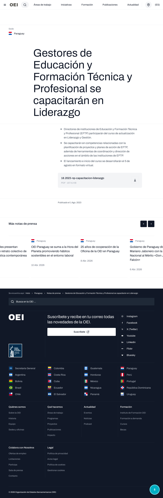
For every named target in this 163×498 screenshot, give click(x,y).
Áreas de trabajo (42, 4)
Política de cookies (56, 464)
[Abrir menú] (4, 4)
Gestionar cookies (56, 470)
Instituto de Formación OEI (133, 413)
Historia (12, 418)
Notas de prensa (54, 293)
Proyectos (52, 424)
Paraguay (38, 293)
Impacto (51, 435)
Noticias (88, 418)
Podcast (88, 424)
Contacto (13, 476)
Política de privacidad (57, 453)
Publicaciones (110, 4)
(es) (157, 4)
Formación (87, 4)
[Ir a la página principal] (14, 4)
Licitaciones (14, 459)
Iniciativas (66, 4)
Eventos (88, 413)
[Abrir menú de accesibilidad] (155, 490)
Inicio (28, 293)
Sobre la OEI (15, 413)
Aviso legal (52, 459)
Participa (13, 464)
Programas (52, 418)
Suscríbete (82, 332)
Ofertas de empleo (17, 453)
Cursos (123, 424)
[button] (143, 224)
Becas (123, 429)
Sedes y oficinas (16, 429)
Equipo (12, 424)
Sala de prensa (16, 470)
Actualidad (133, 4)
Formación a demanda (131, 418)
